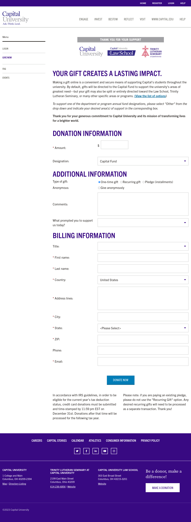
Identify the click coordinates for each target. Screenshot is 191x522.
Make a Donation (162, 488)
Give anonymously (112, 187)
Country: (60, 280)
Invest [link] (98, 19)
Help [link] (182, 3)
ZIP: (57, 339)
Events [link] (5, 77)
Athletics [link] (95, 440)
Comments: (60, 204)
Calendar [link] (78, 440)
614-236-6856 (58, 486)
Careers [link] (37, 440)
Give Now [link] (7, 57)
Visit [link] (143, 19)
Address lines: (64, 298)
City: (58, 317)
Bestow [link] (113, 19)
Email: (59, 361)
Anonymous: (61, 187)
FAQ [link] (4, 68)
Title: (56, 246)
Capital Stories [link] (57, 440)
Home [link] (143, 3)
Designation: (61, 161)
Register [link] (157, 3)
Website (71, 486)
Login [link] (171, 3)
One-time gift (109, 182)
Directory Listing (17, 483)
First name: (62, 257)
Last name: (62, 268)
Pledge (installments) (159, 182)
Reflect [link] (129, 19)
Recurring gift (132, 182)
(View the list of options (150, 96)
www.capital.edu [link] (163, 19)
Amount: (60, 148)
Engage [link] (83, 19)
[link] (77, 451)
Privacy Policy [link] (150, 440)
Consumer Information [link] (121, 440)
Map (4, 483)
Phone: (57, 350)
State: (59, 328)
